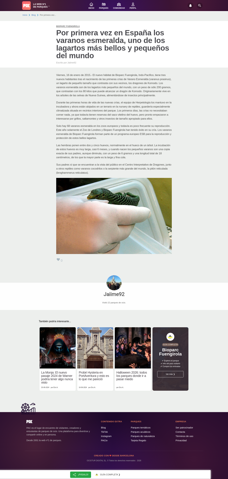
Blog (34, 15)
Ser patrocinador (184, 427)
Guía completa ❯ (107, 474)
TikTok (104, 431)
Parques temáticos (140, 427)
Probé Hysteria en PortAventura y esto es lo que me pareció (94, 376)
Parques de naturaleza (143, 436)
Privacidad (181, 440)
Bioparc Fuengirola (68, 26)
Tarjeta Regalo (138, 440)
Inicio (25, 15)
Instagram (106, 436)
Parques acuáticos (140, 431)
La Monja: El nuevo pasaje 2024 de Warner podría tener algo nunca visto (57, 377)
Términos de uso (184, 436)
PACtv (104, 440)
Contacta (180, 431)
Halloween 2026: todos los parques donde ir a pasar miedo (131, 376)
